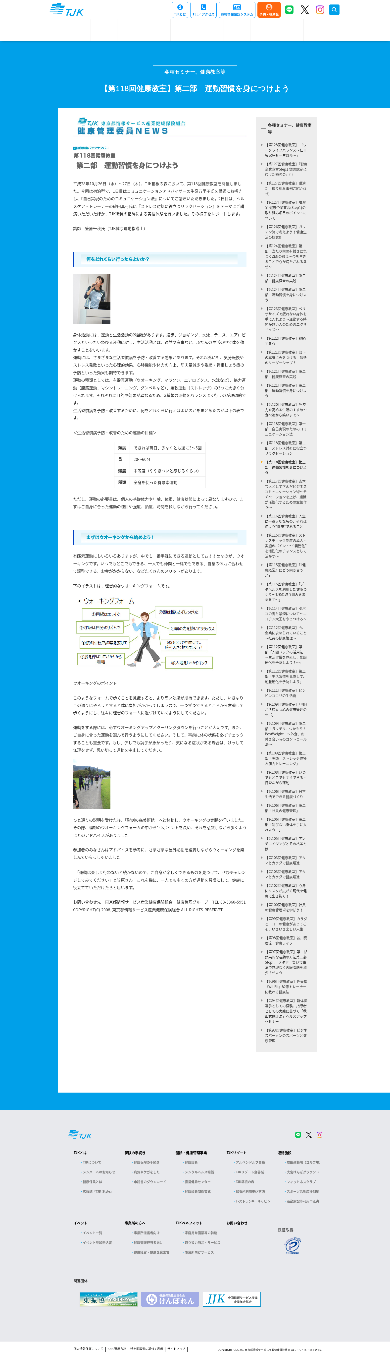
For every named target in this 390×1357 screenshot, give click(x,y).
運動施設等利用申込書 (303, 1201)
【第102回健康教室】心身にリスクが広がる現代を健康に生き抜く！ (286, 890)
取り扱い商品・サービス (202, 1242)
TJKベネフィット (189, 1222)
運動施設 (285, 1152)
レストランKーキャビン (253, 1201)
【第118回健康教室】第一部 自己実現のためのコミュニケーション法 (286, 428)
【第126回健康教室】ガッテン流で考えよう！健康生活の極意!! (286, 232)
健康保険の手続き (147, 1162)
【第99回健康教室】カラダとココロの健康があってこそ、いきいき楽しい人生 (286, 923)
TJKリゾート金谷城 (250, 1172)
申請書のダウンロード (150, 1181)
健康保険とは (92, 1181)
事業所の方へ (135, 1222)
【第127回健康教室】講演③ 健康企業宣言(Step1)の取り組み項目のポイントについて (286, 210)
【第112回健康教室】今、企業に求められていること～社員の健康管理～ (286, 632)
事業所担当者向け (147, 1232)
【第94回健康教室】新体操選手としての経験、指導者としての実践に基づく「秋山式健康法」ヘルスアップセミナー (286, 1011)
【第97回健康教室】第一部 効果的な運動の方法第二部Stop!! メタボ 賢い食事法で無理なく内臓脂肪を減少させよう (288, 962)
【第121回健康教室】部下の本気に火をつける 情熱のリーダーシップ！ (286, 357)
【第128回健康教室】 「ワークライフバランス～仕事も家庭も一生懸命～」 (286, 150)
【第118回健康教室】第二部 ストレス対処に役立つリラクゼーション (286, 448)
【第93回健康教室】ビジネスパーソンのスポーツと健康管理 (286, 1035)
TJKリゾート (237, 1152)
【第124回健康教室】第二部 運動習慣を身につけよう (286, 294)
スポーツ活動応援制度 (303, 1191)
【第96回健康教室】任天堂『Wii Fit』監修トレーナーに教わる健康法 (286, 986)
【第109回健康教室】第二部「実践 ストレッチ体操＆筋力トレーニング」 (286, 758)
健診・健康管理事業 (191, 1152)
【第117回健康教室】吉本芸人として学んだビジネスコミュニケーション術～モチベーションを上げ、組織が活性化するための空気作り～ (286, 494)
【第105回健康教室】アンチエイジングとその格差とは (286, 843)
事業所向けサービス (199, 1252)
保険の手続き (135, 1152)
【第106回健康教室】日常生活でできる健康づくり (285, 794)
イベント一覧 (92, 1232)
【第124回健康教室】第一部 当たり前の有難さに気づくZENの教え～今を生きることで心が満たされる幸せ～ (286, 256)
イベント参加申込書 (97, 1242)
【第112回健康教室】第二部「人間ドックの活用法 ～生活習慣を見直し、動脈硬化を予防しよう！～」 (286, 654)
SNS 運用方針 (117, 1349)
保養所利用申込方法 (250, 1191)
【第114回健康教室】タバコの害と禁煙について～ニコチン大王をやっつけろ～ (286, 613)
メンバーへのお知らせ (99, 1172)
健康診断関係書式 (198, 1191)
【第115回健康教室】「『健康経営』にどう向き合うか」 (285, 570)
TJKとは (180, 14)
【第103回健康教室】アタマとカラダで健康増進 (285, 860)
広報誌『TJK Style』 (98, 1191)
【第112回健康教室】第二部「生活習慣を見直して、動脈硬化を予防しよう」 (285, 676)
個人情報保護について (88, 1349)
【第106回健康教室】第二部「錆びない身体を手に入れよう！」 (286, 824)
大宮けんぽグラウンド (303, 1172)
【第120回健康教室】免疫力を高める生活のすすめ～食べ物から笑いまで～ (286, 409)
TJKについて (92, 1162)
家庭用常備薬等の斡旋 (201, 1232)
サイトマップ (176, 1349)
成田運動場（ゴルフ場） (304, 1162)
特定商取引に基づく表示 (146, 1349)
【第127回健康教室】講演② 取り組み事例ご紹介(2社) (285, 188)
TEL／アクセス (203, 14)
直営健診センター (198, 1181)
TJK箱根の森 (245, 1181)
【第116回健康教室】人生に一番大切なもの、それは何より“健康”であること (286, 521)
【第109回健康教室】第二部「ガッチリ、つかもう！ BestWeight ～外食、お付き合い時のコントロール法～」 (287, 734)
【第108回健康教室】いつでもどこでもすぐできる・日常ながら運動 (286, 777)
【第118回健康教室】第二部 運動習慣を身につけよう (286, 467)
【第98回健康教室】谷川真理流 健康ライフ (286, 940)
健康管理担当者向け (148, 1242)
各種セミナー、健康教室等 (195, 72)
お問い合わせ (237, 1222)
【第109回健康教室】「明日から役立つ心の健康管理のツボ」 (286, 709)
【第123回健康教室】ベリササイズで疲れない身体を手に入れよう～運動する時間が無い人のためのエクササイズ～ (286, 319)
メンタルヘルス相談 (199, 1172)
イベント (81, 1222)
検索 (334, 9)
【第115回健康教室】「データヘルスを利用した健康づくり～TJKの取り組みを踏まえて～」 (286, 591)
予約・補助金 (269, 14)
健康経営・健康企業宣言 (151, 1252)
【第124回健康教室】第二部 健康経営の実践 (285, 278)
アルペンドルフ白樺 (250, 1162)
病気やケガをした (147, 1172)
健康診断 (191, 1162)
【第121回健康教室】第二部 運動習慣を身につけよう (286, 390)
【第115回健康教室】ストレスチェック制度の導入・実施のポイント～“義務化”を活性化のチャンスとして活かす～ (286, 545)
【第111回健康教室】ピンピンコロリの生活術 (285, 693)
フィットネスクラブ (301, 1181)
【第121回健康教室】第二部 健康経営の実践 (285, 374)
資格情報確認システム (237, 14)
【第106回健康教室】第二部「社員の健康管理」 (285, 808)
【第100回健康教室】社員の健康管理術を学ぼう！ (285, 907)
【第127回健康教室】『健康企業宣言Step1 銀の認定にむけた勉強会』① (286, 169)
